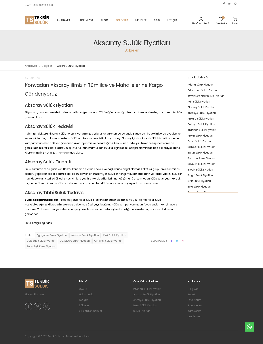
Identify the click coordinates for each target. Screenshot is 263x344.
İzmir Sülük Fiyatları (145, 305)
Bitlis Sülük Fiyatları (199, 181)
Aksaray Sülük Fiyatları (85, 235)
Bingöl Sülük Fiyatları (200, 175)
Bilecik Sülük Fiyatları (200, 169)
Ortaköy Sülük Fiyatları (108, 241)
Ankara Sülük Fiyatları (201, 118)
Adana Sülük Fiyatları (201, 84)
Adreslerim (194, 311)
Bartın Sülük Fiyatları (200, 152)
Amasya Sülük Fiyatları (202, 113)
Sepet (191, 294)
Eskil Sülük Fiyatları (114, 235)
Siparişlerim (195, 305)
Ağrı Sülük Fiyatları (199, 101)
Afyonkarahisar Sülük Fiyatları (206, 96)
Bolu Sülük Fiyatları (199, 186)
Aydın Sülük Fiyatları (200, 141)
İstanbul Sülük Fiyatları (147, 289)
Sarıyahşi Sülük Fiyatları (41, 246)
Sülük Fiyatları (141, 311)
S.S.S (157, 20)
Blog (104, 20)
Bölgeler (121, 20)
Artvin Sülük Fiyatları (200, 135)
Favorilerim (194, 300)
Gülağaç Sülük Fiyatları (41, 241)
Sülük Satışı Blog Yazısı (38, 223)
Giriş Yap (193, 289)
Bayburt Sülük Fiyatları (201, 164)
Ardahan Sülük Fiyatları (202, 130)
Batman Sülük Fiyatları (202, 158)
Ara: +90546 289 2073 (39, 5)
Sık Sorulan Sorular (90, 311)
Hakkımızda (86, 20)
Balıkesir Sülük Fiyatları (201, 147)
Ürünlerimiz (195, 316)
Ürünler (141, 20)
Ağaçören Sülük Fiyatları (52, 235)
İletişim (172, 20)
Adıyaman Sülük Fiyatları (203, 90)
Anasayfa (63, 20)
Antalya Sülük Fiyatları (201, 124)
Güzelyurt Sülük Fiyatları (75, 241)
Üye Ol (83, 289)
